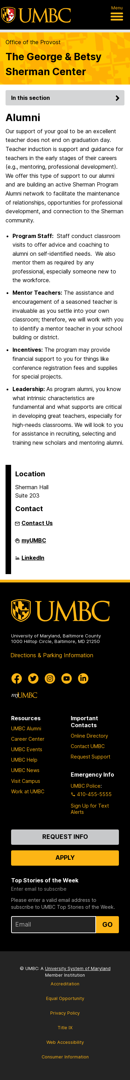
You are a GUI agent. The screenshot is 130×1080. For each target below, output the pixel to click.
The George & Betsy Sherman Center (54, 64)
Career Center (27, 739)
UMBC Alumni (26, 728)
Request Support (90, 757)
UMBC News (25, 770)
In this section (66, 97)
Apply (65, 857)
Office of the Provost (33, 42)
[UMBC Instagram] (50, 678)
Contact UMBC (88, 746)
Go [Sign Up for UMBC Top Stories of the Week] (107, 924)
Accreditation (65, 983)
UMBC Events (26, 749)
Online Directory (89, 736)
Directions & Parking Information (51, 655)
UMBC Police (86, 786)
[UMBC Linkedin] (83, 678)
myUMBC (33, 543)
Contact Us (37, 522)
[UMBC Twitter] (33, 678)
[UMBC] (36, 15)
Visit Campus (25, 781)
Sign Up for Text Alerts (90, 809)
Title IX (65, 1027)
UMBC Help (24, 760)
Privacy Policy (65, 1013)
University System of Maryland (78, 968)
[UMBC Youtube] (66, 678)
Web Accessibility (65, 1042)
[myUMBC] (24, 695)
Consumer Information (65, 1056)
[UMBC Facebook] (16, 678)
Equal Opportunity (65, 998)
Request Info (65, 836)
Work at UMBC (27, 791)
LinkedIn (32, 560)
